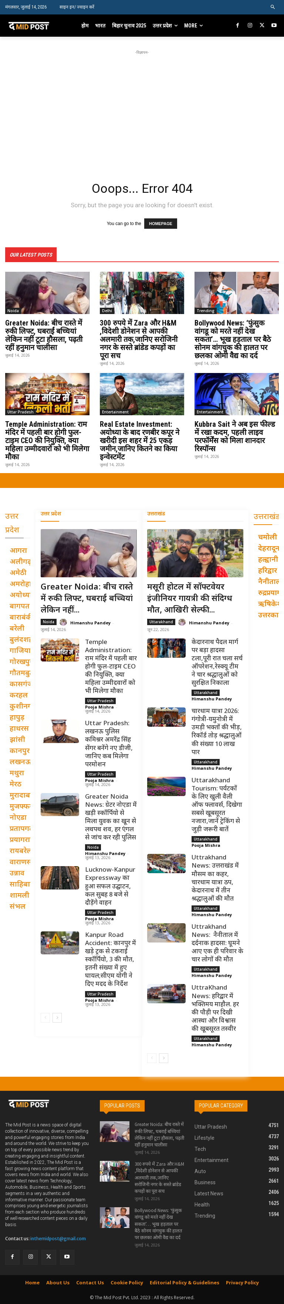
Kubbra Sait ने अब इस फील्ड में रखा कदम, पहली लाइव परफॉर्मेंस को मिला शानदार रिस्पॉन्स (235, 436)
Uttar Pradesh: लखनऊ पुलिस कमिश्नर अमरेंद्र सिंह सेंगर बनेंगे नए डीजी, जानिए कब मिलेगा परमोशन (109, 743)
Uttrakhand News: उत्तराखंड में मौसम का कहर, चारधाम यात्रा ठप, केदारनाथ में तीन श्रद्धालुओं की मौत (215, 878)
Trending (205, 310)
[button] (273, 7)
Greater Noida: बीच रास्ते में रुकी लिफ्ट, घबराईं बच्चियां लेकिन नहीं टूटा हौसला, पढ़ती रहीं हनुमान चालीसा (43, 334)
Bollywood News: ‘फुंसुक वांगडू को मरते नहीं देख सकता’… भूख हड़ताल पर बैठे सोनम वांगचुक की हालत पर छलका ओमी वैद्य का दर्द (233, 339)
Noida (13, 310)
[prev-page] (45, 1017)
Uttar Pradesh (20, 411)
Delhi (107, 310)
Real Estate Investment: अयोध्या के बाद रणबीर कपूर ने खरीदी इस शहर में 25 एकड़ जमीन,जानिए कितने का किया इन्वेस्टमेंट (139, 440)
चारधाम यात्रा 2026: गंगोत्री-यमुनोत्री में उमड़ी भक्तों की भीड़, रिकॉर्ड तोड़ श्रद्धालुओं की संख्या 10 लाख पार (217, 731)
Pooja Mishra (99, 706)
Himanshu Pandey (90, 622)
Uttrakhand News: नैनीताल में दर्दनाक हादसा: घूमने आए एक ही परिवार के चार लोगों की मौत (217, 943)
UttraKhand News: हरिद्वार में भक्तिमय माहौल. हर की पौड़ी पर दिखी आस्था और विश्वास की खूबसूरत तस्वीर (215, 1008)
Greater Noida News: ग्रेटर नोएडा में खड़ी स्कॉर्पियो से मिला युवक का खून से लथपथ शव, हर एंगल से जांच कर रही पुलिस (111, 817)
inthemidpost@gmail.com (58, 1238)
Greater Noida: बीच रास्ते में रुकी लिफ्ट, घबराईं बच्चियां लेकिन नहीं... (87, 598)
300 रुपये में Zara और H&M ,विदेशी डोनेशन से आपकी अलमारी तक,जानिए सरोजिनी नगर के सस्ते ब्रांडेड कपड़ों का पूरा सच (139, 339)
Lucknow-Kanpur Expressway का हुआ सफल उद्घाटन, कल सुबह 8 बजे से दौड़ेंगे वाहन (110, 886)
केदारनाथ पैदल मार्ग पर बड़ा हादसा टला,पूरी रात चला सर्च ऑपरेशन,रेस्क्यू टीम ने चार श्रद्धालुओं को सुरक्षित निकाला (217, 662)
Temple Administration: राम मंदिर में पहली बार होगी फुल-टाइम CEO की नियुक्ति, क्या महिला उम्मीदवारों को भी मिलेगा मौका (47, 440)
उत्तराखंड (156, 513)
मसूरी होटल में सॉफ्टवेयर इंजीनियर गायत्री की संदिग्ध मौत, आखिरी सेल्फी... (189, 598)
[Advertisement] (144, 108)
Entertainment (115, 411)
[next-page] (57, 1017)
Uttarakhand (161, 621)
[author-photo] (64, 622)
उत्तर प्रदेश (51, 513)
